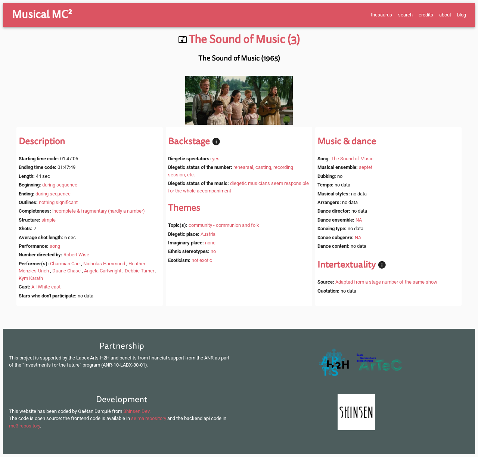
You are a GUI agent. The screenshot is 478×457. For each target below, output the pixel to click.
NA (359, 220)
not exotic (202, 260)
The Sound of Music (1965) (239, 58)
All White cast (45, 287)
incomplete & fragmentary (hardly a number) (98, 211)
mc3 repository (24, 426)
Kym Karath (31, 278)
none (210, 243)
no (213, 251)
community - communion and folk (224, 225)
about (445, 15)
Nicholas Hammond (104, 263)
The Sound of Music (352, 158)
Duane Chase (66, 271)
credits (426, 15)
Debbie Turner (139, 271)
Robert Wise (76, 254)
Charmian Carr (65, 263)
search (405, 15)
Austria (208, 234)
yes (216, 158)
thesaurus (381, 15)
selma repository (148, 418)
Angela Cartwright (102, 271)
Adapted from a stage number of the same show (386, 282)
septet (365, 167)
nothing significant (58, 202)
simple (48, 220)
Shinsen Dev (136, 411)
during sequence (59, 185)
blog (461, 15)
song (55, 246)
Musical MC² (42, 14)
